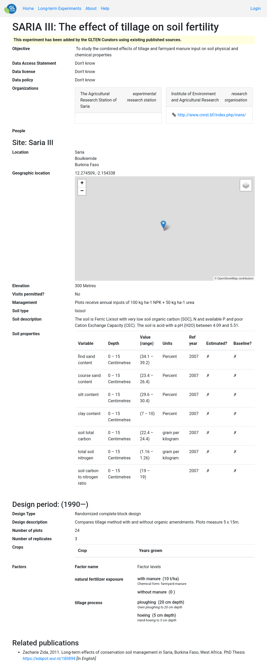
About (91, 8)
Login (256, 8)
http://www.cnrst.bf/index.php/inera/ (212, 114)
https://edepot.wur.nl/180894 (49, 658)
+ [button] (82, 183)
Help (105, 8)
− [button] (82, 191)
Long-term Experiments (59, 8)
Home (28, 8)
